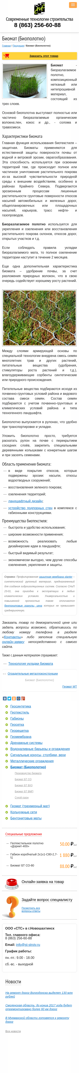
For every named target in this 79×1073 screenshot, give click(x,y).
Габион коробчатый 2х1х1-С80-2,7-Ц (33, 856)
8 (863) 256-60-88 (37, 25)
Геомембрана (20, 736)
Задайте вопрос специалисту (47, 900)
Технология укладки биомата (30, 663)
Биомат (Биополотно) (28, 767)
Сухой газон (22, 797)
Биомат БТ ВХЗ (23, 785)
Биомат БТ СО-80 (22, 865)
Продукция (18, 45)
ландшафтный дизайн (25, 501)
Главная (6, 45)
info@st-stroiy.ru (28, 944)
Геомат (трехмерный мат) (30, 806)
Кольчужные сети (23, 812)
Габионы (17, 718)
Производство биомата (28, 773)
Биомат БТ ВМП (24, 791)
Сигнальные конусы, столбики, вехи (38, 755)
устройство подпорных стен (30, 508)
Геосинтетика (20, 706)
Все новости (13, 1031)
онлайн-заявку (13, 642)
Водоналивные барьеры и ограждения (40, 749)
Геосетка (17, 724)
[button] (73, 5)
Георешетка (19, 730)
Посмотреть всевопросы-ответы (31, 910)
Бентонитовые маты (26, 818)
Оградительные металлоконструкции (33, 673)
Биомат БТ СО (23, 779)
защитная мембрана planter (55, 576)
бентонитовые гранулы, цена (23, 605)
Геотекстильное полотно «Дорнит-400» (26, 845)
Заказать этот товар (44, 56)
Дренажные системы (26, 742)
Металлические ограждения (32, 761)
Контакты (12, 637)
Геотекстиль (19, 712)
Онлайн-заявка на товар (43, 882)
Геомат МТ (69, 686)
